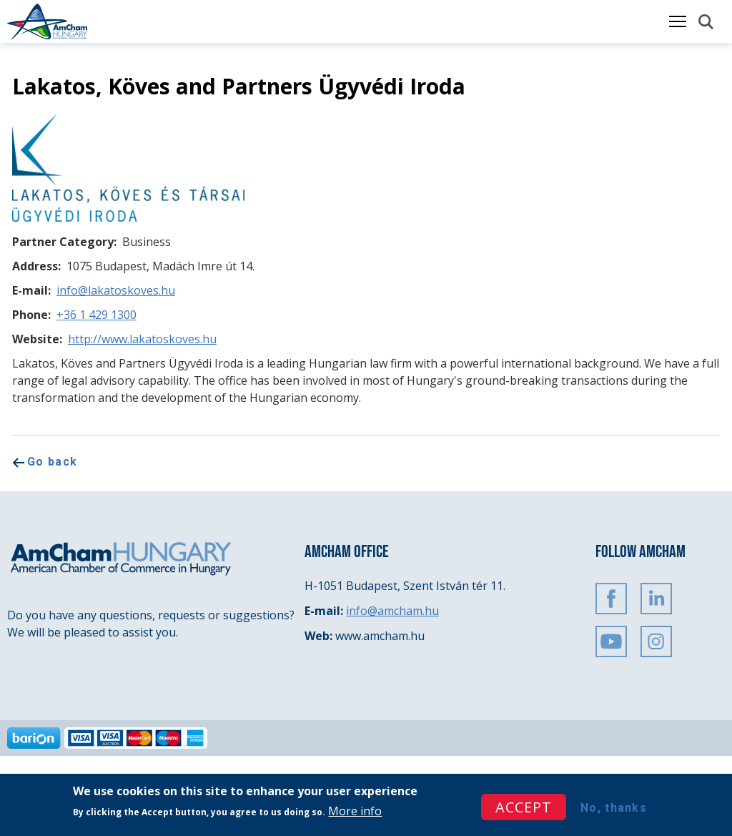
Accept (523, 807)
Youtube (611, 641)
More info (355, 811)
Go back (52, 461)
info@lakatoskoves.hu (115, 290)
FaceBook (611, 598)
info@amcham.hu (392, 611)
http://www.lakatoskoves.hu (142, 339)
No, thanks (613, 808)
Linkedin (656, 598)
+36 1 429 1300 (96, 315)
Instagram (656, 641)
